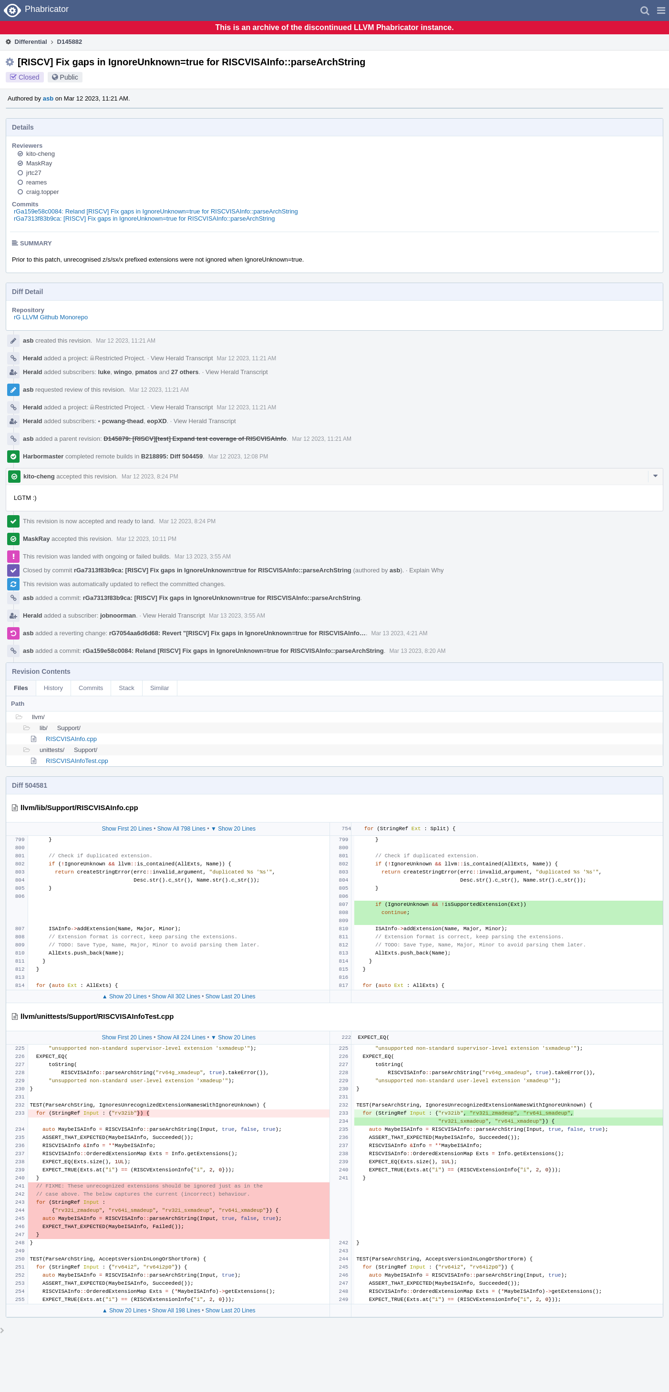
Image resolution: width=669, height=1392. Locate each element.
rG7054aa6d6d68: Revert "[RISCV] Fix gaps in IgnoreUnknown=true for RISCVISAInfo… (237, 633)
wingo (123, 372)
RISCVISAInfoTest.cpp (77, 760)
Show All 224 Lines (181, 1037)
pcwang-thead (121, 421)
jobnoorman (118, 615)
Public (69, 77)
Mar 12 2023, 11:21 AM (125, 340)
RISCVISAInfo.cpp (71, 738)
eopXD (156, 421)
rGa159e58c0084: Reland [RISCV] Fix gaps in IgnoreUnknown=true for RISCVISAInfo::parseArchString (156, 211)
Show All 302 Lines (176, 996)
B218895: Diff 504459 (172, 456)
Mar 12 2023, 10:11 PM (146, 539)
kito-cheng (40, 153)
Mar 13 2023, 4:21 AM (399, 633)
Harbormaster (43, 456)
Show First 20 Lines (127, 828)
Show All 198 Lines (176, 1310)
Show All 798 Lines (181, 828)
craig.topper (42, 191)
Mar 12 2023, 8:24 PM (150, 476)
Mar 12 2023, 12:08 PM (238, 456)
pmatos (146, 372)
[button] (661, 10)
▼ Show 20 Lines (233, 828)
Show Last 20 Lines (231, 996)
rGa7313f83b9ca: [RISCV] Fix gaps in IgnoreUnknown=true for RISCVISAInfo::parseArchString (144, 218)
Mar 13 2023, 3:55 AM (203, 556)
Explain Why (426, 570)
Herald (32, 358)
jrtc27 (33, 172)
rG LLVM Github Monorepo (51, 317)
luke (104, 372)
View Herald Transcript (182, 358)
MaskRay (39, 163)
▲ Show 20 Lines (124, 996)
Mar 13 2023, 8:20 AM (417, 651)
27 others (185, 372)
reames (36, 182)
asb (48, 98)
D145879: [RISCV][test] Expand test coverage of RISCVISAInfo (195, 438)
